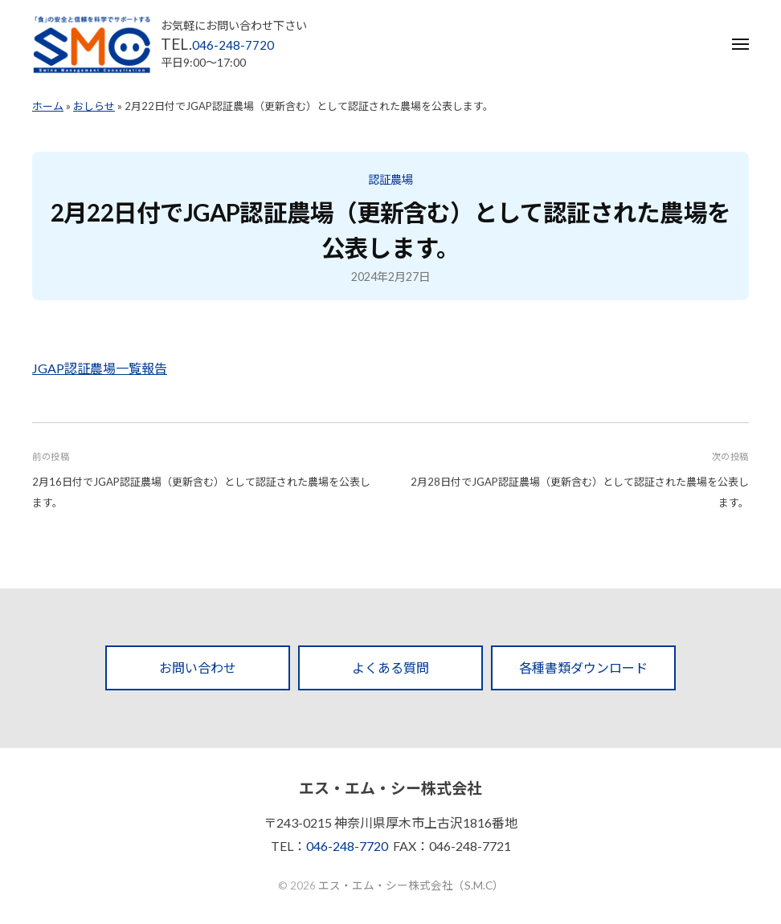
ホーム (47, 106)
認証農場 (390, 179)
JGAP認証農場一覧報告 (99, 368)
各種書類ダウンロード (583, 667)
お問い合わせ (197, 667)
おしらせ (94, 106)
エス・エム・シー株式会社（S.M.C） (411, 885)
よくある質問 (390, 667)
